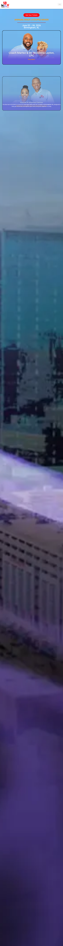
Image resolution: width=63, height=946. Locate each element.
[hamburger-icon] (60, 4)
